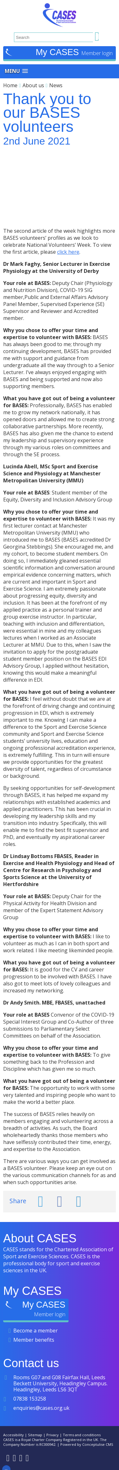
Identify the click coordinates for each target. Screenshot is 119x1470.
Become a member (35, 1330)
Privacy (52, 1434)
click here (68, 251)
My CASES (58, 52)
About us (33, 85)
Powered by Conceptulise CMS (86, 1444)
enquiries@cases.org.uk (41, 1407)
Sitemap (35, 1434)
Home (10, 85)
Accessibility (13, 1434)
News (56, 85)
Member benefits (33, 1339)
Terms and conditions (82, 1434)
